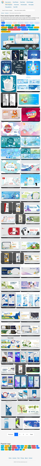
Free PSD (15, 7)
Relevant (26, 22)
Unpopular (37, 22)
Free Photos (15, 2)
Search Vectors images (7, 10)
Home (2, 13)
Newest (15, 22)
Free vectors (8, 2)
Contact (30, 458)
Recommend (20, 22)
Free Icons (16, 4)
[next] (31, 434)
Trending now (9, 22)
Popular (31, 22)
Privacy (22, 458)
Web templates (8, 4)
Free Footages (30, 2)
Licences (14, 458)
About (26, 458)
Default (3, 22)
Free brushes (24, 4)
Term (18, 458)
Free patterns (8, 7)
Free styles (31, 4)
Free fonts (22, 2)
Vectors (6, 13)
